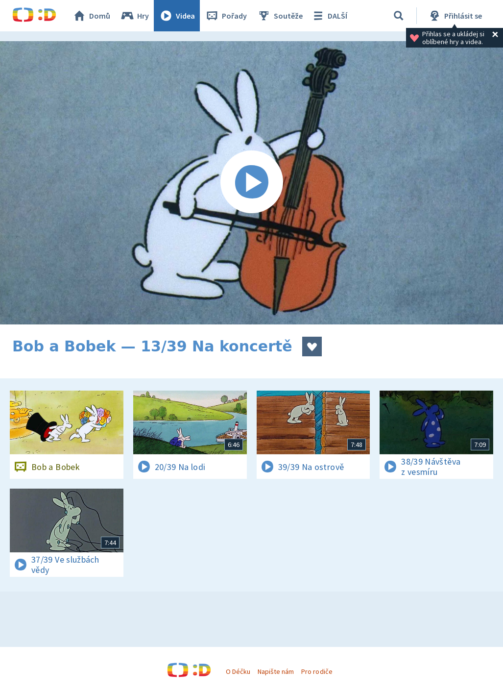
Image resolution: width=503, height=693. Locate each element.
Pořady (226, 15)
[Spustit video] (251, 182)
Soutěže (280, 15)
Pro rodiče (316, 671)
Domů (91, 15)
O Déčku (238, 671)
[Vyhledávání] (398, 15)
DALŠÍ (329, 15)
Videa (177, 15)
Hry (134, 15)
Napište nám (276, 671)
